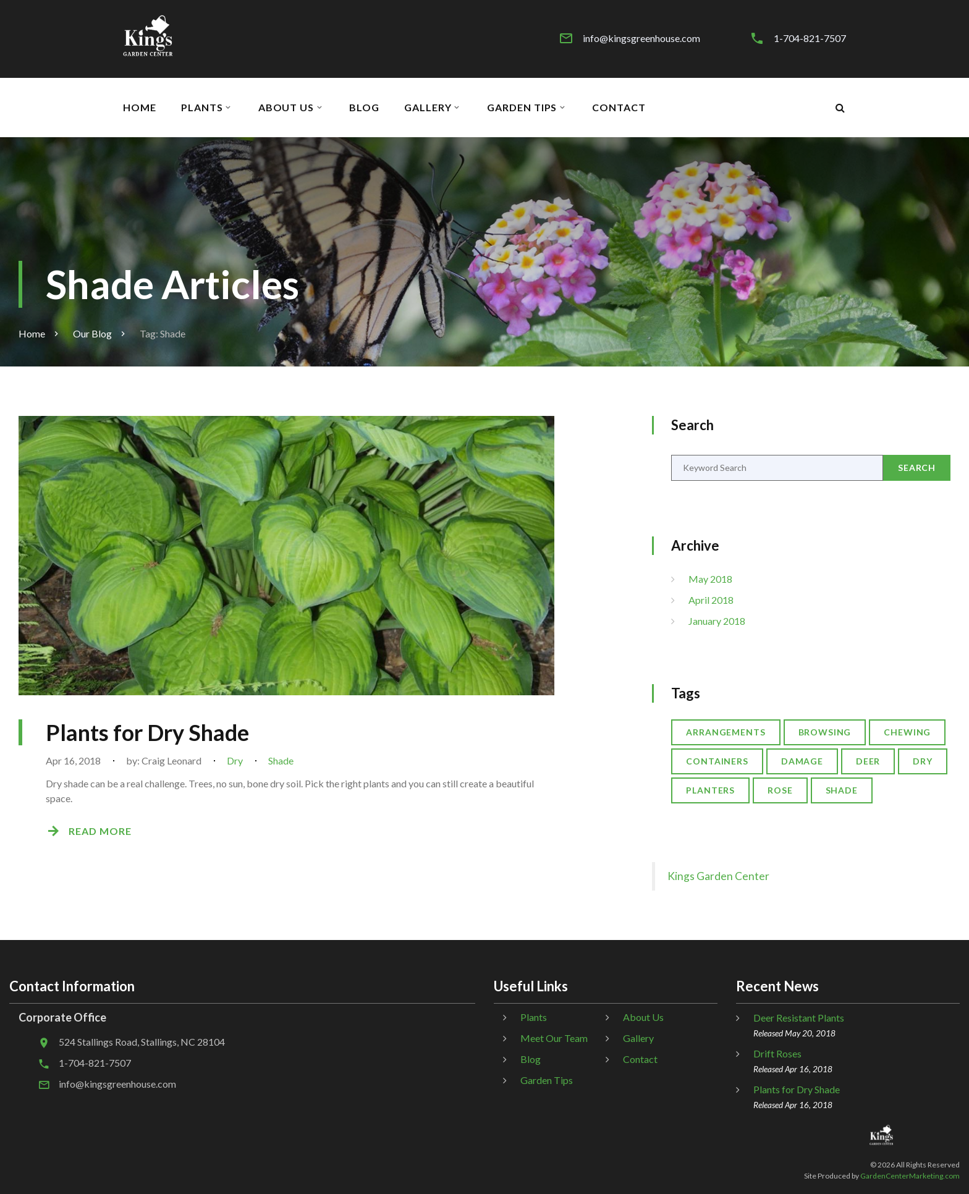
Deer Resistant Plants (798, 1017)
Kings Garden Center (718, 876)
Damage (802, 761)
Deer (868, 761)
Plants (202, 107)
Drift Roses (777, 1053)
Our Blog (92, 333)
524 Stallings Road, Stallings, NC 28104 (142, 1042)
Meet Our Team (554, 1038)
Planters (710, 790)
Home (139, 107)
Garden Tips (522, 107)
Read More (100, 831)
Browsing (825, 732)
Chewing (907, 732)
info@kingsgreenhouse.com (641, 38)
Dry (235, 760)
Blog (364, 107)
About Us (286, 107)
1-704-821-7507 (810, 38)
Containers (717, 761)
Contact (619, 107)
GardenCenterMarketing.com (910, 1175)
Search (917, 467)
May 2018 (710, 579)
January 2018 (716, 621)
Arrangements (725, 732)
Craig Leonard (171, 760)
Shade (281, 760)
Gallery (428, 107)
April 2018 (711, 600)
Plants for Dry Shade (147, 732)
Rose (780, 790)
